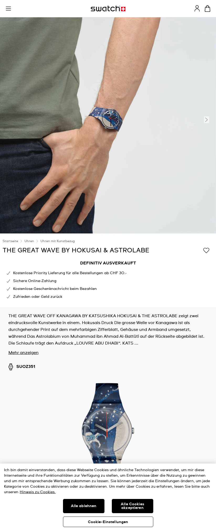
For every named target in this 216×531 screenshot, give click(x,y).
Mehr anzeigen (23, 353)
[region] (108, 497)
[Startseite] (108, 9)
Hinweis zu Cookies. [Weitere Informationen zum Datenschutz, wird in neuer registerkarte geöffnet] (38, 492)
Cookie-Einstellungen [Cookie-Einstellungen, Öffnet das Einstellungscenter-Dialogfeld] (108, 522)
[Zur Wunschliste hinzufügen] (206, 250)
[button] (8, 9)
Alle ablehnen (84, 506)
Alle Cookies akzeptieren (132, 506)
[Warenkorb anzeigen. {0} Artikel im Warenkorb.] (207, 8)
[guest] (197, 8)
